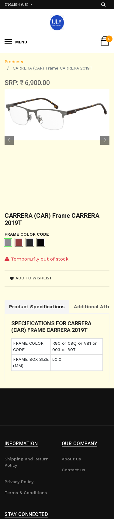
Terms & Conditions (26, 492)
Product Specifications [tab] (37, 306)
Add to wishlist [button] (31, 278)
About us (71, 458)
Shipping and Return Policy (27, 462)
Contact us (73, 469)
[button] (9, 140)
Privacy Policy (19, 481)
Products (14, 61)
